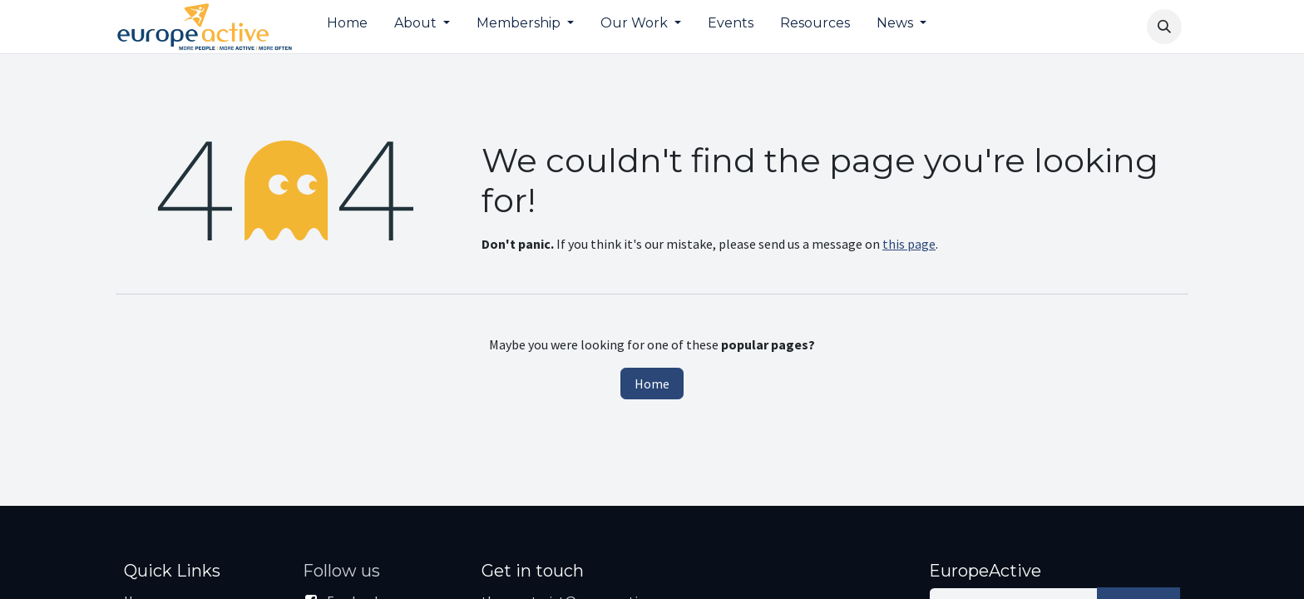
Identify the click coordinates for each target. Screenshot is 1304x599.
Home (652, 383)
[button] (1164, 26)
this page (909, 243)
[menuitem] (347, 26)
